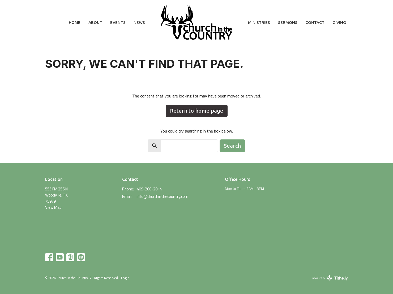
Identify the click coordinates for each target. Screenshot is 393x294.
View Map (53, 207)
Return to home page (196, 111)
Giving (339, 22)
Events (118, 22)
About (95, 22)
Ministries (259, 22)
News (139, 22)
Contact (314, 22)
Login (125, 278)
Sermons (287, 22)
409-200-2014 (149, 189)
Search (232, 146)
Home (74, 22)
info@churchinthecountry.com (162, 196)
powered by (330, 278)
